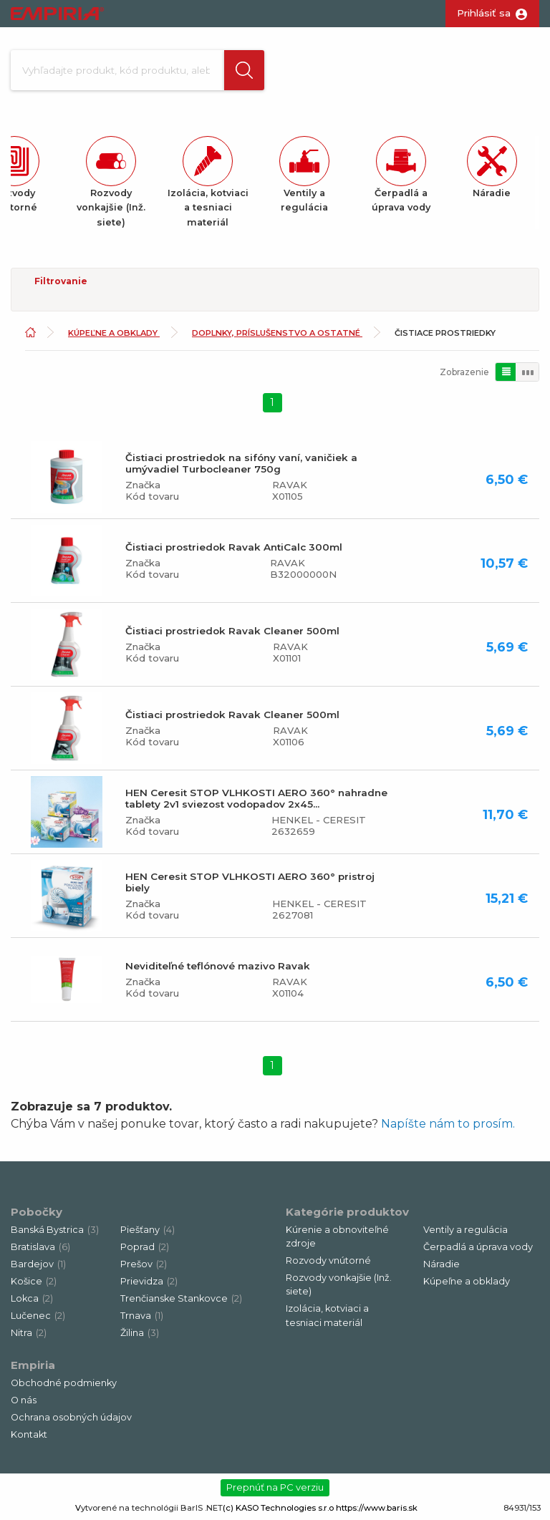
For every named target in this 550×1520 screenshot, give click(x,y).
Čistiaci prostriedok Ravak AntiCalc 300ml (233, 547)
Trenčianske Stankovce (181, 1298)
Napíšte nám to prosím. (448, 1124)
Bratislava (40, 1246)
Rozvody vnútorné (328, 1260)
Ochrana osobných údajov (71, 1417)
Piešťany (147, 1229)
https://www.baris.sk (377, 1508)
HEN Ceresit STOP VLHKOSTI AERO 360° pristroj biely (250, 882)
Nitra (29, 1332)
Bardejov (38, 1264)
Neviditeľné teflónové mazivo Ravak (217, 966)
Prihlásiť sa (484, 13)
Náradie (441, 1264)
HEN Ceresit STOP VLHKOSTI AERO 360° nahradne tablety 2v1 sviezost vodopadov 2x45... (256, 798)
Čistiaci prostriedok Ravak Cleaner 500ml (232, 630)
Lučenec (38, 1315)
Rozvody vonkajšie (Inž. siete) (339, 1284)
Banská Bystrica (55, 1229)
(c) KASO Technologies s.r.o (278, 1508)
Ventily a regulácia (465, 1229)
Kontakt (29, 1434)
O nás (24, 1400)
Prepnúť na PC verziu (275, 1487)
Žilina (139, 1332)
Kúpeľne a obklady (114, 333)
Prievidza (149, 1281)
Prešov (143, 1264)
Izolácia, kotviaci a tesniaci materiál (327, 1315)
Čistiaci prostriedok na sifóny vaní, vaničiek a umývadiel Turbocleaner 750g (241, 463)
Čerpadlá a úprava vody (478, 1246)
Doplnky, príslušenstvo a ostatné (277, 333)
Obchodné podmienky (64, 1383)
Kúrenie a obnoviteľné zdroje (337, 1236)
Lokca (32, 1298)
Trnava (141, 1315)
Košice (34, 1281)
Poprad (144, 1246)
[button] (244, 70)
